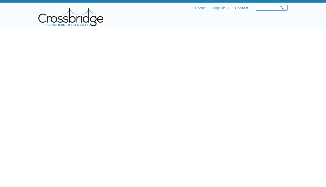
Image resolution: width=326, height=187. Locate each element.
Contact (242, 7)
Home (201, 7)
